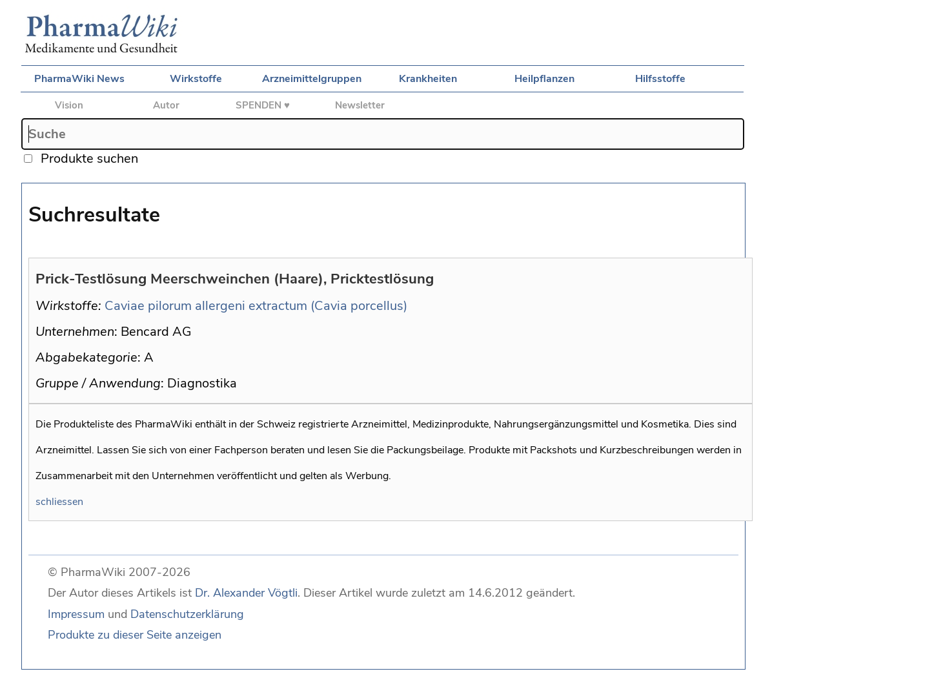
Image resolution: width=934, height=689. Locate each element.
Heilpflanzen (544, 79)
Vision (69, 105)
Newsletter (360, 105)
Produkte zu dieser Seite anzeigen (134, 635)
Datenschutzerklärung (187, 614)
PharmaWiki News (79, 79)
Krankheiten (428, 79)
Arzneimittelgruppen (311, 79)
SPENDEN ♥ (263, 105)
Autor (166, 105)
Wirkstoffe (196, 79)
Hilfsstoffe (660, 79)
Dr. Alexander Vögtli (246, 593)
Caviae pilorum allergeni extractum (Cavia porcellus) (256, 305)
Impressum (76, 614)
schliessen (59, 502)
